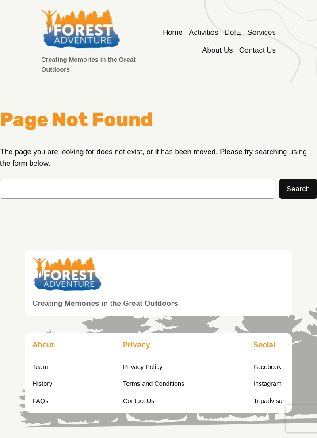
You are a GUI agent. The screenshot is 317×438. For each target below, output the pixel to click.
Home (173, 32)
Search (298, 189)
